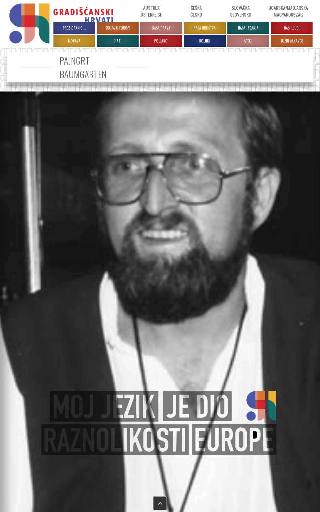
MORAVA (74, 40)
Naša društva (205, 27)
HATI (117, 40)
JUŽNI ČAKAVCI (292, 40)
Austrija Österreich (152, 11)
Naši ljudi (292, 27)
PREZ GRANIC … (74, 27)
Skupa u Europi (117, 27)
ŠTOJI (248, 40)
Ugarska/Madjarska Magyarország (288, 11)
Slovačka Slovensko (240, 11)
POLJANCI (161, 40)
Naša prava (161, 27)
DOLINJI (204, 40)
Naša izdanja (248, 27)
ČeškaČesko (196, 11)
